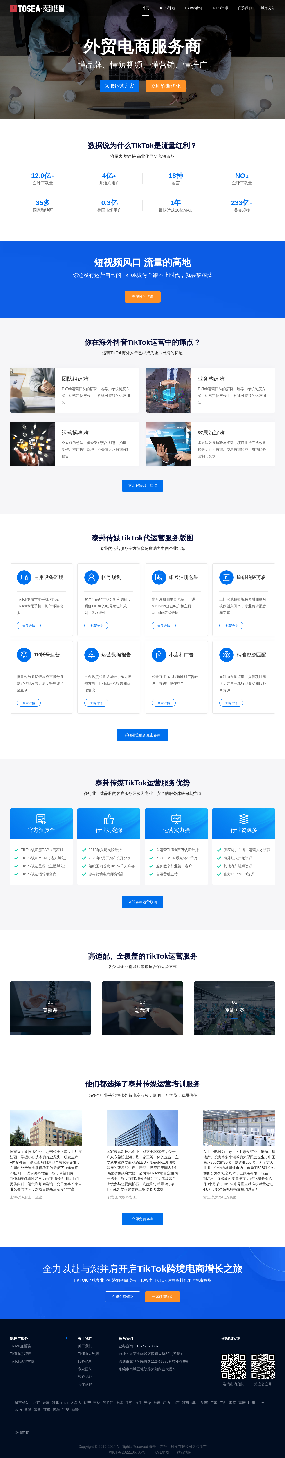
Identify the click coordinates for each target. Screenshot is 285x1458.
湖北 (194, 1403)
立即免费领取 (122, 1297)
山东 (176, 1403)
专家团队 (85, 1369)
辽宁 (87, 1403)
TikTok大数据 (88, 1354)
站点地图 (184, 1452)
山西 (64, 1403)
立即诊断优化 (166, 86)
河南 (185, 1403)
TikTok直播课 (20, 1346)
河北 (55, 1403)
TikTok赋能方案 (22, 1361)
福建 (157, 1403)
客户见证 (85, 1377)
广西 (223, 1403)
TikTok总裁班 (20, 1354)
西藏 (27, 1409)
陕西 (37, 1409)
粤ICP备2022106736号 (127, 1452)
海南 (232, 1403)
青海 (56, 1409)
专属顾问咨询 (142, 297)
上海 (119, 1403)
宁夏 (65, 1409)
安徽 (147, 1403)
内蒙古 (76, 1403)
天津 (45, 1403)
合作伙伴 (85, 1384)
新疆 (75, 1409)
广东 (213, 1403)
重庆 (242, 1403)
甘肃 (46, 1409)
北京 (36, 1403)
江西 (166, 1403)
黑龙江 (108, 1403)
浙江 (138, 1403)
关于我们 (85, 1346)
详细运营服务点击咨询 (143, 735)
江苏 (128, 1403)
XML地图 (161, 1452)
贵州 (261, 1403)
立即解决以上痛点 (142, 485)
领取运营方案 (119, 86)
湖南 (204, 1403)
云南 (18, 1409)
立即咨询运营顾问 (142, 902)
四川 (251, 1403)
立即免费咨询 (142, 1219)
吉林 (96, 1403)
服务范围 (85, 1361)
